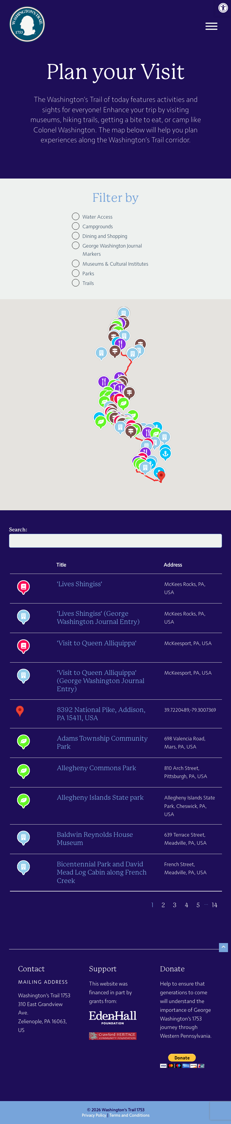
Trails (88, 283)
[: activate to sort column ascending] (30, 565)
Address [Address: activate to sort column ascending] (173, 565)
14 (214, 905)
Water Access (97, 217)
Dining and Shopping (104, 236)
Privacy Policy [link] (94, 1115)
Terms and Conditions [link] (129, 1115)
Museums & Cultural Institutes (115, 264)
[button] (131, 432)
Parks (88, 273)
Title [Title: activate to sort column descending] (61, 565)
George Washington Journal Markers (112, 249)
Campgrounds (97, 226)
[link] (223, 8)
